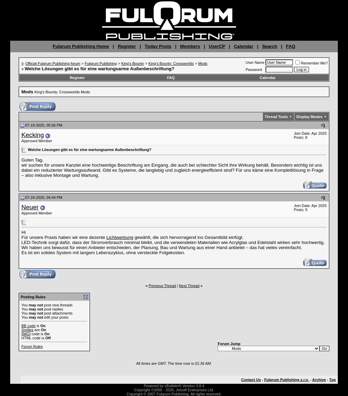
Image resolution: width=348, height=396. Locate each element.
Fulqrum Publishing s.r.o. (286, 380)
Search (269, 46)
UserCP (217, 46)
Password (254, 70)
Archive (319, 380)
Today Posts (158, 46)
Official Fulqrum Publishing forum (52, 63)
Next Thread (189, 286)
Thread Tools (276, 117)
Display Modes (309, 117)
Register (127, 46)
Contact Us (251, 380)
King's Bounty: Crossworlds (171, 63)
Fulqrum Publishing (101, 63)
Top (332, 380)
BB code (28, 326)
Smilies (27, 330)
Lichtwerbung (119, 237)
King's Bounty (132, 63)
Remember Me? (311, 63)
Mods (202, 63)
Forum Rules (32, 346)
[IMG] (26, 334)
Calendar (243, 46)
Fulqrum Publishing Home (81, 46)
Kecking (32, 134)
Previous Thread (162, 286)
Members (190, 46)
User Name (255, 62)
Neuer (30, 207)
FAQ (290, 46)
